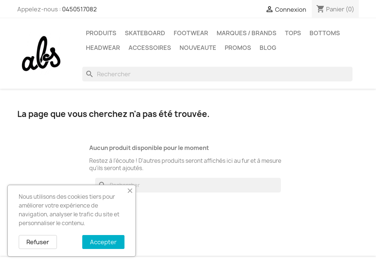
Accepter (103, 242)
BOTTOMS (325, 33)
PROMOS (238, 48)
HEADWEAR (103, 48)
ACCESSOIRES (150, 48)
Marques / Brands (246, 33)
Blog (268, 48)
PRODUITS (101, 33)
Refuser (37, 242)
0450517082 (79, 9)
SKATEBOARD (145, 33)
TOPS (293, 33)
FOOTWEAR (191, 33)
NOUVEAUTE (198, 48)
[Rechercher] (217, 74)
